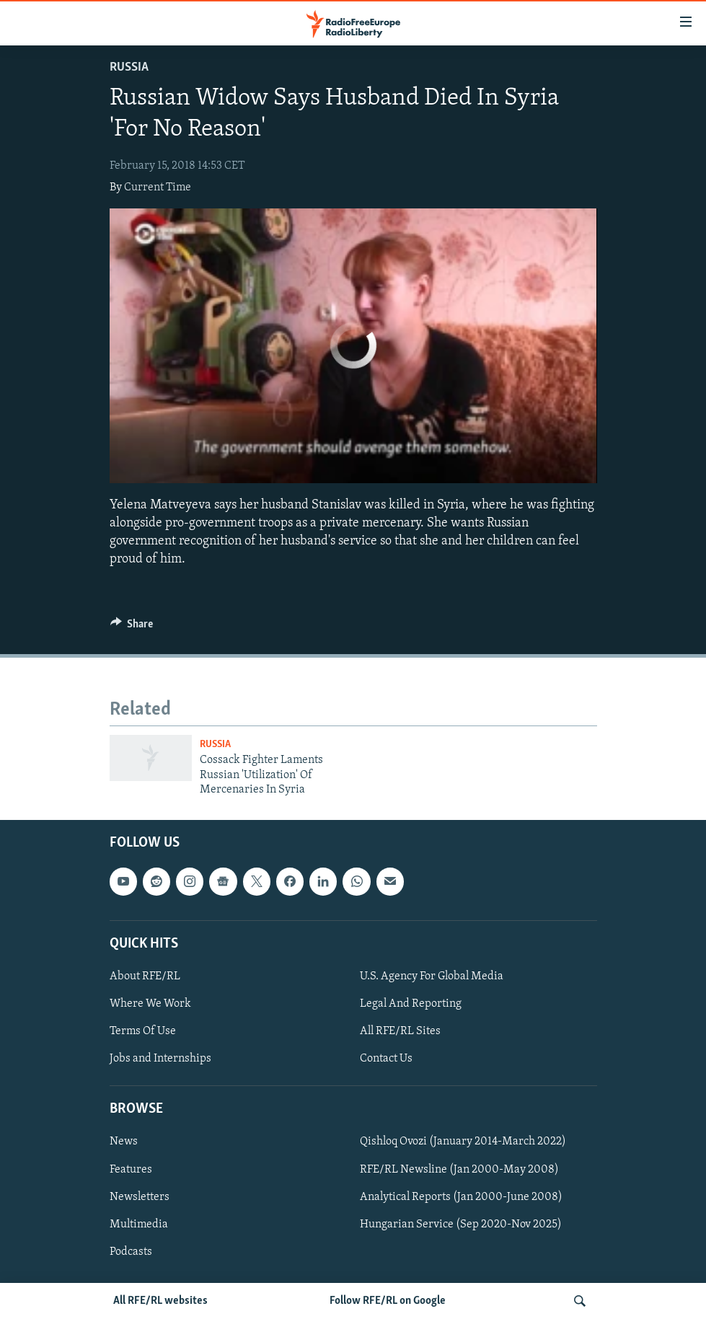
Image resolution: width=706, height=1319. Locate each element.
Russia (129, 67)
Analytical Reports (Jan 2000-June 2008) (461, 1196)
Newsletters (139, 1196)
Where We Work (150, 1004)
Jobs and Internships (160, 1058)
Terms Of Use (143, 1031)
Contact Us (386, 1058)
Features (131, 1169)
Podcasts (131, 1251)
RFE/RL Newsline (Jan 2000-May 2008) (459, 1169)
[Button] (132, 627)
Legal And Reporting (411, 1004)
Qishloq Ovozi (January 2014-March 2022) (463, 1141)
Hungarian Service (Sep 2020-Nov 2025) (461, 1224)
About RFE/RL (145, 976)
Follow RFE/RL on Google (388, 1301)
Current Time (157, 187)
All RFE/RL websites (160, 1301)
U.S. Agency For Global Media (431, 976)
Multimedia (139, 1224)
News (124, 1141)
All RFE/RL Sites (400, 1031)
